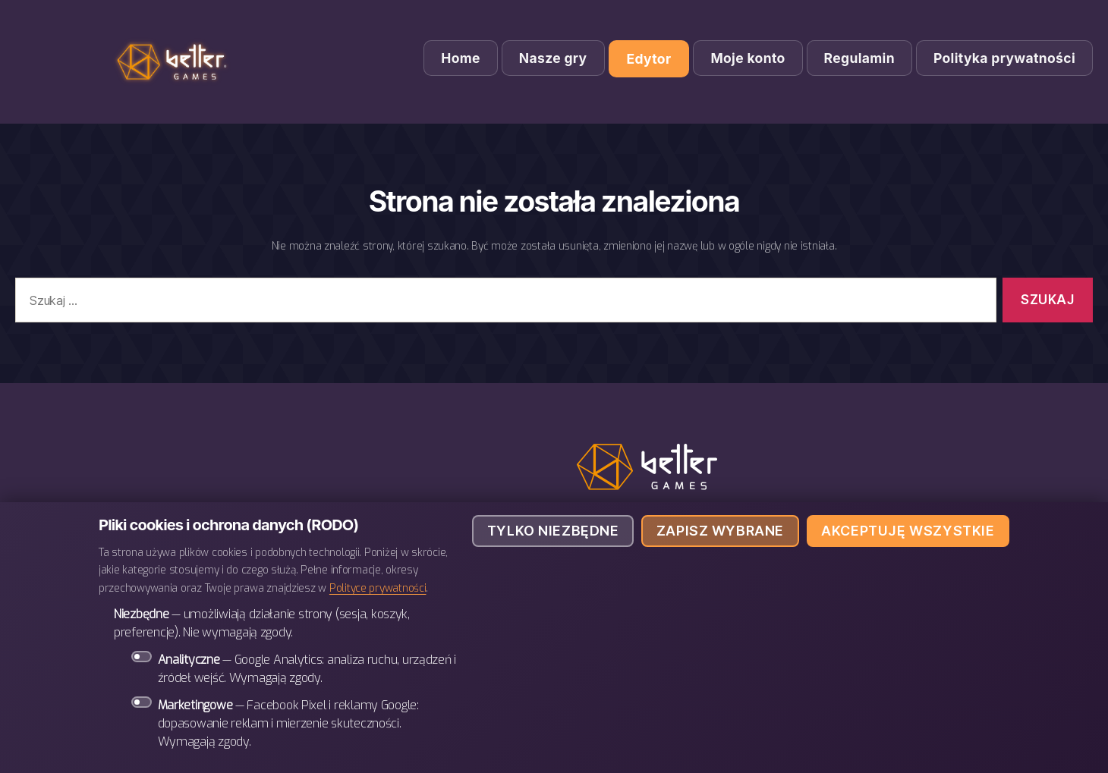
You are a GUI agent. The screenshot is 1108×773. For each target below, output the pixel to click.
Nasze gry (553, 58)
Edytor (649, 59)
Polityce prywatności (378, 588)
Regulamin (859, 58)
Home (460, 58)
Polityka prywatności (1004, 58)
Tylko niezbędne (553, 531)
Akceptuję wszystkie (907, 531)
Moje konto (747, 58)
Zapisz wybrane (720, 531)
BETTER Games (174, 62)
